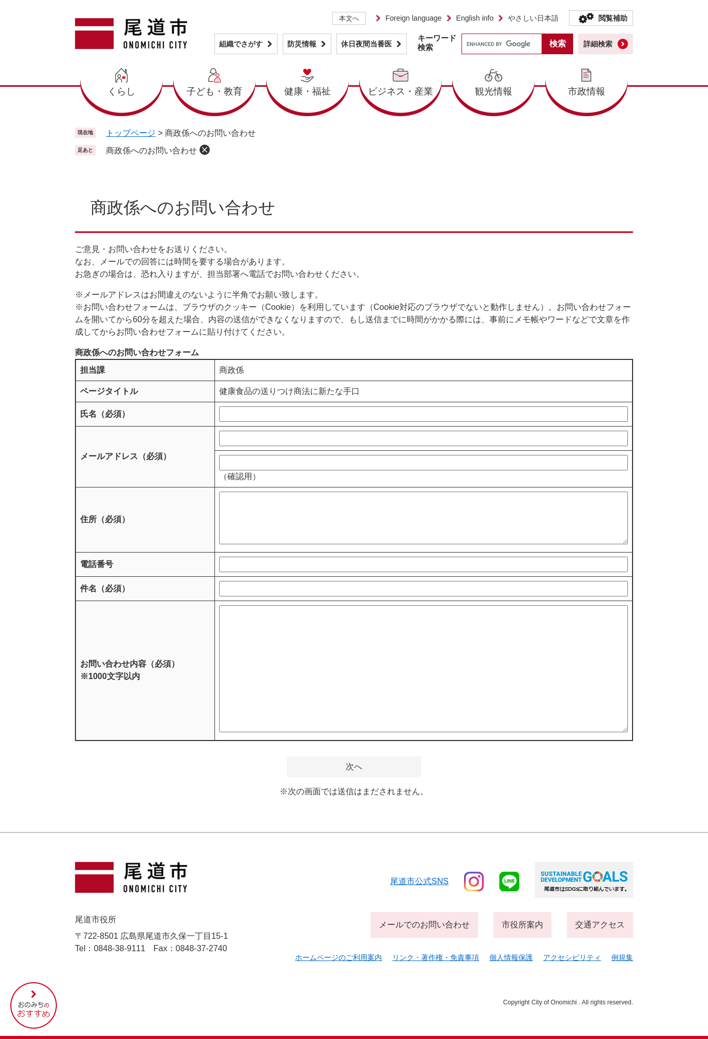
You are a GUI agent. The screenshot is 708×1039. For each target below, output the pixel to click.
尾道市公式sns (419, 881)
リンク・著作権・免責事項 (435, 957)
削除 (204, 150)
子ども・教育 (214, 91)
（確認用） (239, 476)
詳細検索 (597, 44)
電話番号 (96, 564)
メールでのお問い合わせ (424, 924)
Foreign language (414, 18)
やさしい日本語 (533, 18)
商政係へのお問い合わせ (151, 150)
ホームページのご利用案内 (338, 957)
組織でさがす (241, 44)
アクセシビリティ (572, 957)
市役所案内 (522, 924)
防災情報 (301, 44)
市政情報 (586, 91)
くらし (121, 91)
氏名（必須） (105, 414)
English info (475, 18)
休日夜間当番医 (366, 44)
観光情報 (493, 91)
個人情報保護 (511, 957)
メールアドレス (125, 456)
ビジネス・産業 (400, 91)
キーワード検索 (437, 43)
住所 (105, 519)
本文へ (349, 18)
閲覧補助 (612, 18)
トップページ (131, 133)
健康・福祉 (307, 91)
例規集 (622, 957)
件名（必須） (105, 588)
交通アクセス (600, 924)
